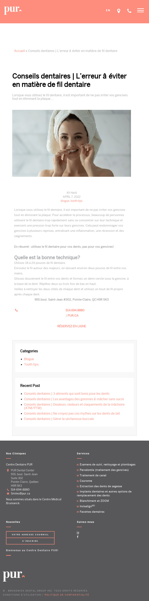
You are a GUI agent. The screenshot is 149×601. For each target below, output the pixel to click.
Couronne (86, 480)
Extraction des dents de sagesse (101, 486)
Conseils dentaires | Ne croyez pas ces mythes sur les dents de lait (72, 413)
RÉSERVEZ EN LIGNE (71, 326)
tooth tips (76, 200)
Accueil (19, 51)
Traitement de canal (93, 475)
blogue (65, 200)
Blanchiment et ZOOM (94, 501)
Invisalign (87, 506)
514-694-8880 (20, 489)
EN (108, 10)
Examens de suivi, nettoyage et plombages (107, 464)
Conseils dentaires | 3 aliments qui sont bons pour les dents (66, 393)
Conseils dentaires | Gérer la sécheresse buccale (59, 419)
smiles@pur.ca (20, 493)
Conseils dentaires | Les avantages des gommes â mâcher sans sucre (74, 399)
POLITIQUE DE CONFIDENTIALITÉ (67, 595)
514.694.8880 (75, 310)
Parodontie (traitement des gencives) (104, 470)
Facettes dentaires (92, 511)
